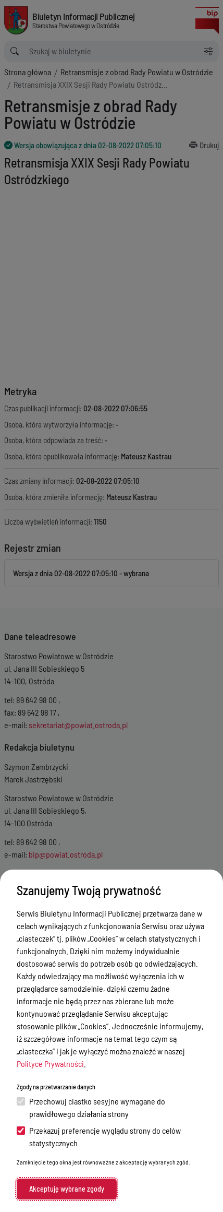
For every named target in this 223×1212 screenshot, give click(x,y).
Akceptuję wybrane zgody (66, 1188)
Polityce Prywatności (50, 1063)
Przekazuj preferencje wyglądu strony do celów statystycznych (99, 1136)
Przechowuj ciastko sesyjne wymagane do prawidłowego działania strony (91, 1107)
